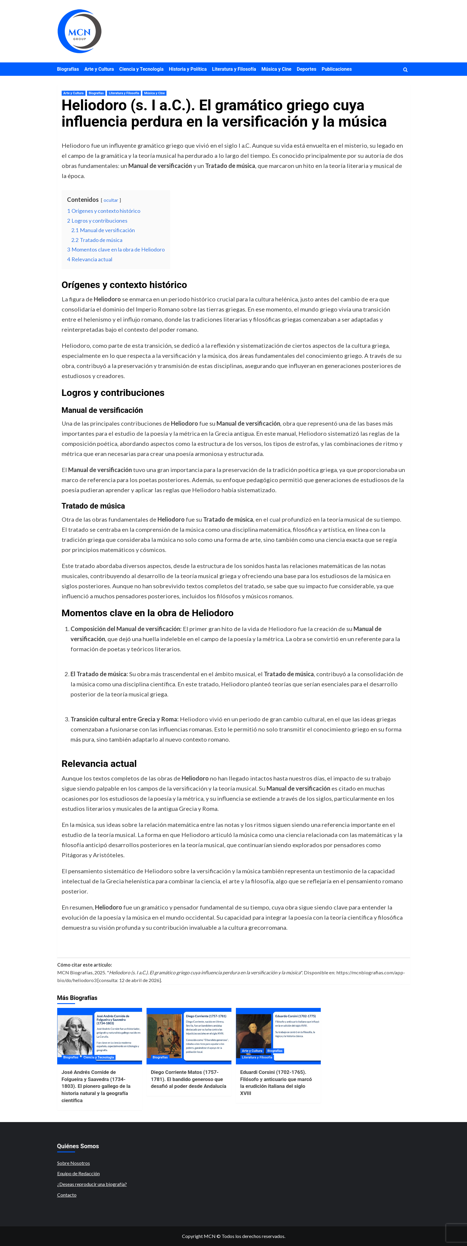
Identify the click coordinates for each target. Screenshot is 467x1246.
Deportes (307, 69)
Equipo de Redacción (78, 1173)
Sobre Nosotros (73, 1163)
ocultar (111, 200)
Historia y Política (188, 69)
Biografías (68, 69)
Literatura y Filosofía (234, 69)
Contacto (67, 1195)
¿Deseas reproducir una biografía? (92, 1184)
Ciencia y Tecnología (141, 69)
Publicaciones (337, 69)
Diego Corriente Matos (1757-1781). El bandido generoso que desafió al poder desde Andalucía (188, 1079)
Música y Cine (276, 69)
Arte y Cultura (99, 69)
